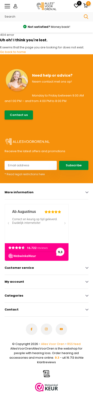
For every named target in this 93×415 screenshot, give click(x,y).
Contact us (19, 115)
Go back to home (13, 52)
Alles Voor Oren (52, 344)
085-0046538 (49, 112)
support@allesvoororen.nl (58, 117)
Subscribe (74, 165)
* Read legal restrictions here (25, 174)
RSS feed (74, 344)
